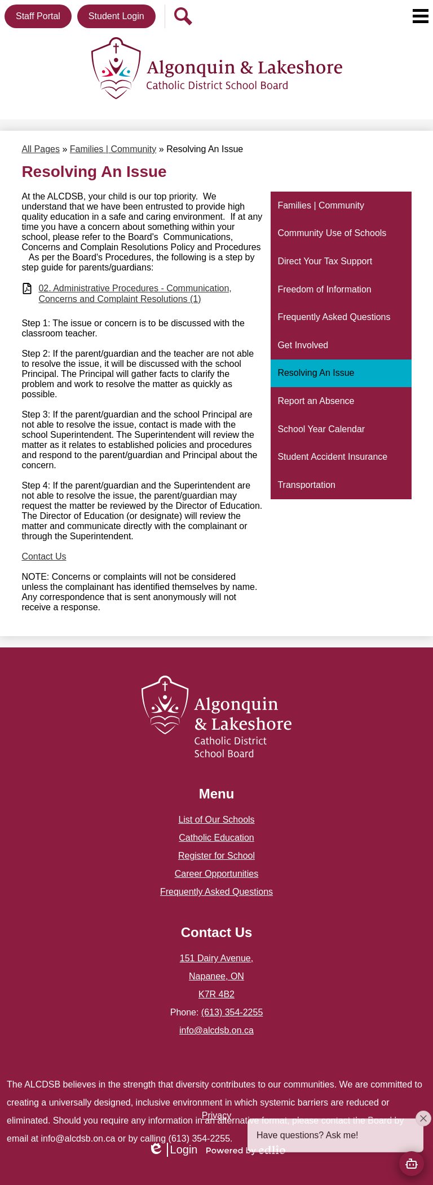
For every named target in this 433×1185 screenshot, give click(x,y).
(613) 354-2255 (232, 1012)
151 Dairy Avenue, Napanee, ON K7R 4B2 (216, 976)
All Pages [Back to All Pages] (40, 149)
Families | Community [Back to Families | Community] (113, 149)
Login (173, 1150)
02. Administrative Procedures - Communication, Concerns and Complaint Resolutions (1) (134, 293)
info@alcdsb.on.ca (216, 1030)
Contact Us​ (43, 556)
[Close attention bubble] (423, 1135)
